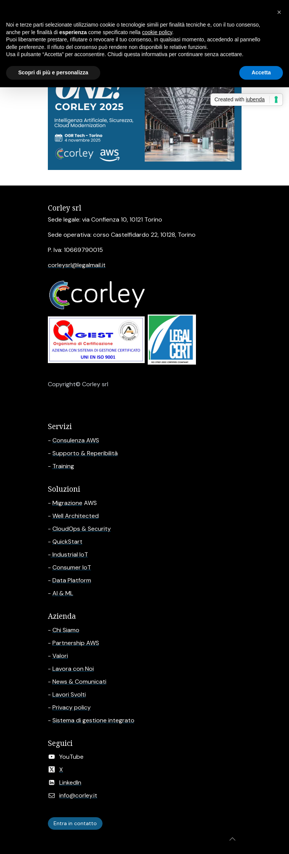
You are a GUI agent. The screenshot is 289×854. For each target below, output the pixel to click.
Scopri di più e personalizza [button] (53, 72)
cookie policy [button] (157, 32)
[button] (232, 839)
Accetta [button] (261, 72)
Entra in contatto (75, 823)
